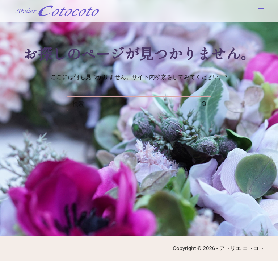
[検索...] (132, 103)
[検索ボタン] (204, 103)
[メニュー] (261, 11)
